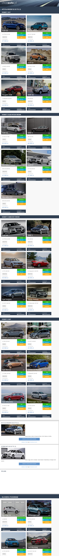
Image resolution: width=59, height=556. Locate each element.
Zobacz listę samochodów (29, 439)
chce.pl (9, 2)
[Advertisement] (12, 482)
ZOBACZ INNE (25, 442)
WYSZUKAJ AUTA (33, 442)
